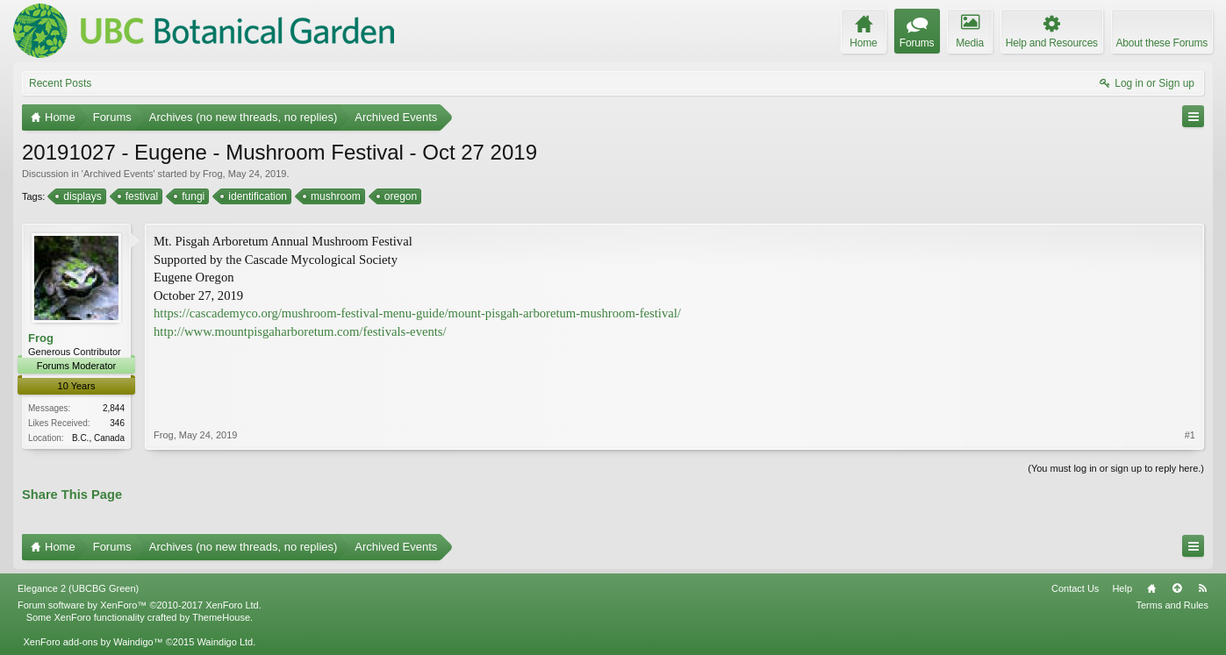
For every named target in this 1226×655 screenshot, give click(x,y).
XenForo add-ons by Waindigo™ (92, 642)
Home (1151, 588)
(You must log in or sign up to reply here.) (1116, 468)
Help (1122, 588)
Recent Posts (60, 83)
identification (256, 196)
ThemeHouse (221, 617)
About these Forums (1162, 43)
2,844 (114, 408)
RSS (1202, 588)
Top (1177, 588)
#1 (1190, 435)
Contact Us (1075, 588)
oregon (399, 196)
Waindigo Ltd (225, 642)
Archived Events (118, 173)
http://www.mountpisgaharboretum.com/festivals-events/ (300, 331)
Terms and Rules (1172, 605)
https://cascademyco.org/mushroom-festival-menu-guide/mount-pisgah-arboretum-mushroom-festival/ (417, 313)
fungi (191, 196)
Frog (213, 173)
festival (140, 196)
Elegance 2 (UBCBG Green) (78, 588)
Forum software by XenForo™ (140, 605)
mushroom (334, 196)
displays (81, 196)
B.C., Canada (98, 438)
